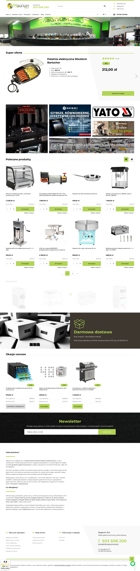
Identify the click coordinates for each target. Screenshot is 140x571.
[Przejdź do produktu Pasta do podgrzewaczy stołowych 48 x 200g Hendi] (53, 375)
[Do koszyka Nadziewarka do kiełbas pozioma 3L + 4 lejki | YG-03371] (125, 263)
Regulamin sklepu (12, 537)
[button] (29, 212)
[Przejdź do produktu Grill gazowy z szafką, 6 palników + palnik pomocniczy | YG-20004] (86, 375)
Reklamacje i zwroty (13, 540)
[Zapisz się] (107, 432)
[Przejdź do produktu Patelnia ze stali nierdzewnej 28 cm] (86, 178)
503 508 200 (41, 7)
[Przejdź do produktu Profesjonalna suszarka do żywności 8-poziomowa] (20, 375)
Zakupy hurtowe (11, 551)
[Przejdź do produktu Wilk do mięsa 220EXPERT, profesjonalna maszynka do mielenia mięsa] (53, 232)
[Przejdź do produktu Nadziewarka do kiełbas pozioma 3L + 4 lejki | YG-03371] (120, 232)
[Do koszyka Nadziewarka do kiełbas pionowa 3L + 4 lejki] (25, 263)
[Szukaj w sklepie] (79, 6)
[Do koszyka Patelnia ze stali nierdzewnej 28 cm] (92, 209)
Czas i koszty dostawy (13, 546)
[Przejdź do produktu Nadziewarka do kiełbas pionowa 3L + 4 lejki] (20, 232)
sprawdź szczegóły (118, 93)
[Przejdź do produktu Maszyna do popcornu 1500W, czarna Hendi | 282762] (120, 178)
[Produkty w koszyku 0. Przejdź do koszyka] (122, 14)
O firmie (62, 537)
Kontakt (61, 540)
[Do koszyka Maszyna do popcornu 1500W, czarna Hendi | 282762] (125, 209)
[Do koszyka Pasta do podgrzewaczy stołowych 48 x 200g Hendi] (44, 406)
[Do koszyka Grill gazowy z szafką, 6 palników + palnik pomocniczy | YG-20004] (77, 406)
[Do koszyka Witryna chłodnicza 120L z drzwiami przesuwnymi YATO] (25, 209)
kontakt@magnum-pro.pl (108, 544)
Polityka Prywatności (13, 548)
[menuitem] (8, 14)
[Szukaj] (104, 6)
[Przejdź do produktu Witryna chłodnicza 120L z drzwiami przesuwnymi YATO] (20, 178)
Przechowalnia (37, 543)
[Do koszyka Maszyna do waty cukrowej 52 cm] (92, 263)
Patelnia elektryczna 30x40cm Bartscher (67, 61)
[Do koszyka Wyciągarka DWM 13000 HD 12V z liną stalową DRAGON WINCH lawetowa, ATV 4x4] (58, 209)
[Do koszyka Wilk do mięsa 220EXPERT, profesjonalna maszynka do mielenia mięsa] (58, 263)
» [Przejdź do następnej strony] (77, 273)
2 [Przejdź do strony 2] (72, 273)
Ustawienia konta (38, 540)
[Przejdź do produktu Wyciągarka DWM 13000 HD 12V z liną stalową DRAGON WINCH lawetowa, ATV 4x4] (53, 178)
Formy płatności (11, 543)
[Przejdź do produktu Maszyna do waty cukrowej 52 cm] (86, 232)
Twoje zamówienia (38, 537)
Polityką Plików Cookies (62, 565)
